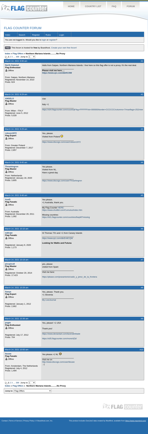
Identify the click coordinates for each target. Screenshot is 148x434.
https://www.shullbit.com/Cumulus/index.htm (62, 210)
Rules (48, 35)
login (44, 40)
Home (71, 6)
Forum (131, 6)
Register (36, 35)
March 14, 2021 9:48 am (16, 195)
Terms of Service (15, 421)
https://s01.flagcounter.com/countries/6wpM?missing (66, 217)
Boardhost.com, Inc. (45, 421)
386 (17, 57)
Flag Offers (18, 53)
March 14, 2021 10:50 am (16, 349)
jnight (8, 323)
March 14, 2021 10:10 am (16, 229)
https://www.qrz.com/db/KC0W (57, 73)
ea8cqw (9, 233)
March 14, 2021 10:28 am (16, 287)
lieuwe (8, 354)
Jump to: (28, 390)
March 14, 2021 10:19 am (16, 260)
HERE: (61, 207)
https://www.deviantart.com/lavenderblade (61, 334)
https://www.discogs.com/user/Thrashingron (62, 180)
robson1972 (11, 133)
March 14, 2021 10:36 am (16, 318)
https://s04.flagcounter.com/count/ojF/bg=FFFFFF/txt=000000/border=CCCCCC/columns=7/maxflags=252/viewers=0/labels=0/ (92, 109)
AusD (7, 199)
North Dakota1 (12, 65)
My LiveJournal (49, 300)
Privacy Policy (28, 421)
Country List (93, 6)
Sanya (8, 291)
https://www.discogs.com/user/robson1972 (61, 142)
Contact (5, 421)
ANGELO (9, 98)
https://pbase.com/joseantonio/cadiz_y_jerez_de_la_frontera (69, 277)
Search (22, 35)
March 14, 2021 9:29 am (16, 94)
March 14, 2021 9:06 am (16, 61)
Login (61, 35)
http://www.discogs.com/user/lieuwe (58, 362)
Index (7, 35)
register (52, 40)
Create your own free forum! (64, 48)
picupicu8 (10, 264)
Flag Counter (24, 7)
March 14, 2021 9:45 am (16, 162)
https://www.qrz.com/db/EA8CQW (57, 238)
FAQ (114, 6)
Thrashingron (11, 166)
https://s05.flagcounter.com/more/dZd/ (59, 338)
